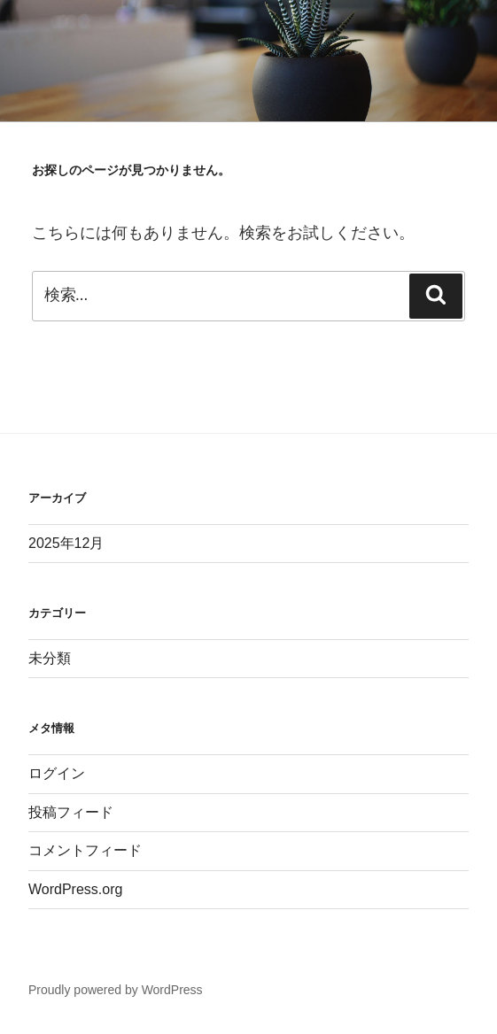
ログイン (56, 773)
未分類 (49, 658)
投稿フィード (70, 812)
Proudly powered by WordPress (115, 990)
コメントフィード (85, 850)
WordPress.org (75, 889)
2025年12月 (66, 543)
